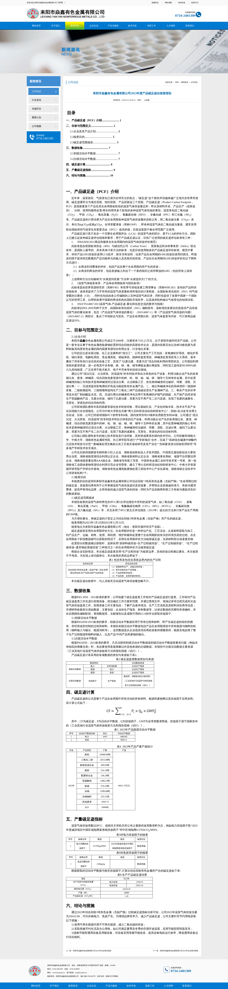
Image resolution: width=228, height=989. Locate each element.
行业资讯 (36, 100)
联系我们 (190, 26)
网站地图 (168, 3)
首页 (177, 82)
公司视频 (36, 126)
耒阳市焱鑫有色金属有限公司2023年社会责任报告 (179, 951)
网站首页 (36, 26)
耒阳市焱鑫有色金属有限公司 (45, 3)
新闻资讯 (74, 26)
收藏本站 (155, 3)
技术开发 (132, 26)
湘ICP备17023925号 (87, 976)
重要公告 (36, 117)
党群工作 (151, 26)
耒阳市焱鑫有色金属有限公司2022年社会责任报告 (92, 951)
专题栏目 (36, 108)
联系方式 (194, 3)
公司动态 (36, 91)
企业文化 (94, 26)
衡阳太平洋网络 (112, 976)
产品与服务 (113, 26)
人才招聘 (170, 26)
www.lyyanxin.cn (58, 973)
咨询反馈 (181, 3)
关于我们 (55, 26)
